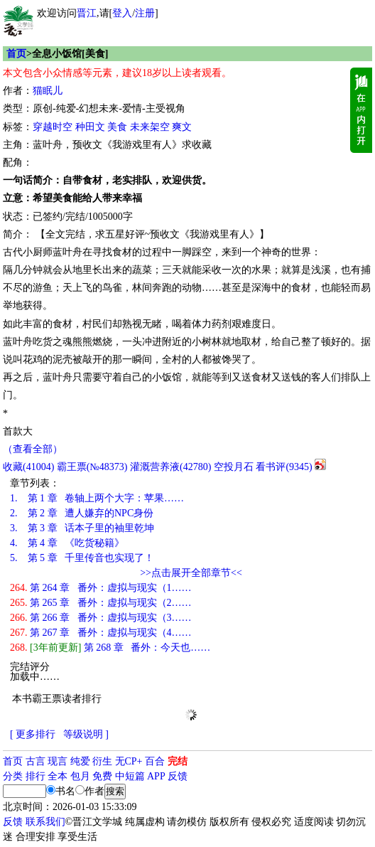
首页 (16, 53)
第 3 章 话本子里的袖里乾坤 (82, 528)
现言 (57, 761)
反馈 (178, 776)
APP (156, 776)
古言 (35, 761)
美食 (117, 127)
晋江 (87, 13)
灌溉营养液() (170, 467)
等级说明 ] (86, 734)
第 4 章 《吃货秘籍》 (67, 543)
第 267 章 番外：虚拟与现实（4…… (101, 632)
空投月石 (234, 467)
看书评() (284, 467)
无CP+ (129, 761)
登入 (122, 13)
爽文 (182, 127)
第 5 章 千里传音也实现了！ (82, 558)
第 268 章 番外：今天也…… (110, 647)
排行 (35, 776)
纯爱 (80, 761)
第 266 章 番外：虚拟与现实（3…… (101, 617)
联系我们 (45, 821)
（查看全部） (32, 449)
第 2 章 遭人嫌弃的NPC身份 (81, 513)
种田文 (90, 127)
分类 (13, 776)
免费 (102, 776)
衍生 (102, 761)
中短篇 (130, 776)
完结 (178, 761)
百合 (155, 761)
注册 (145, 13)
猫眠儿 (47, 90)
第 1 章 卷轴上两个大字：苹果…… (97, 498)
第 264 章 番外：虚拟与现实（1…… (101, 587)
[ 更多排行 (32, 734)
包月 (80, 776)
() (28, 467)
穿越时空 (52, 127)
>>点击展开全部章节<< (191, 573)
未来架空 (150, 127)
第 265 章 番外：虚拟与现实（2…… (101, 602)
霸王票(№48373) (92, 467)
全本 (57, 776)
